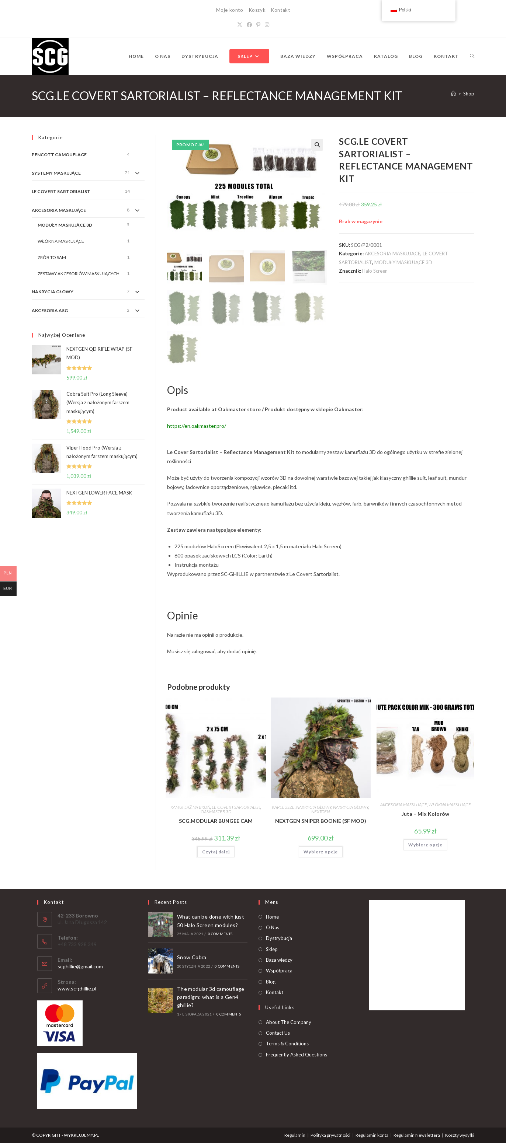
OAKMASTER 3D (216, 811)
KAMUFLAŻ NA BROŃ (190, 806)
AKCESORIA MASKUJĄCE (392, 253)
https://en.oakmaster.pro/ (196, 425)
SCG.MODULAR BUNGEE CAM (216, 820)
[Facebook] (249, 24)
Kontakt (280, 10)
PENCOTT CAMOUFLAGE (59, 154)
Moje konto (229, 10)
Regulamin (294, 1134)
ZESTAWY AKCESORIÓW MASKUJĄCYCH (78, 273)
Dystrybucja (279, 937)
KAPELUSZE (283, 806)
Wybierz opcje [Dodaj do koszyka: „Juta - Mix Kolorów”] (425, 844)
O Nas (272, 927)
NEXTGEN (320, 811)
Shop (468, 94)
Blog (270, 981)
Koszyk (257, 10)
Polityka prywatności (330, 1134)
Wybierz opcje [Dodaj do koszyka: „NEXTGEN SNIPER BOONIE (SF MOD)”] (321, 851)
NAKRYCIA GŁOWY (314, 806)
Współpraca (279, 970)
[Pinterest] (258, 24)
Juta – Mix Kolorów (425, 813)
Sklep (272, 948)
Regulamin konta (372, 1134)
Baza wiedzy (279, 959)
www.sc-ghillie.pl (77, 988)
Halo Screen (375, 271)
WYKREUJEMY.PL (81, 1134)
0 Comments (220, 933)
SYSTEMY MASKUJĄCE (56, 173)
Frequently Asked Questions (296, 1054)
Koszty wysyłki (459, 1134)
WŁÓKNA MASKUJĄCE (450, 804)
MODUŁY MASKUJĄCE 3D (403, 262)
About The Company (288, 1021)
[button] (317, 145)
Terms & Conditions (287, 1043)
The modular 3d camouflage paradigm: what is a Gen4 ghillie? (211, 996)
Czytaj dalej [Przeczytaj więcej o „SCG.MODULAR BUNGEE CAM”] (216, 851)
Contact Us (278, 1032)
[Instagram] (267, 24)
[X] (240, 24)
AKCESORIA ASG (50, 310)
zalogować (203, 650)
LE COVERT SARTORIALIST (236, 806)
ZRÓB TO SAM (52, 257)
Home (272, 916)
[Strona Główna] (453, 94)
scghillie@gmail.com (80, 965)
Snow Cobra (192, 956)
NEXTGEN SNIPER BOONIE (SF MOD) (320, 820)
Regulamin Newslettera (417, 1134)
